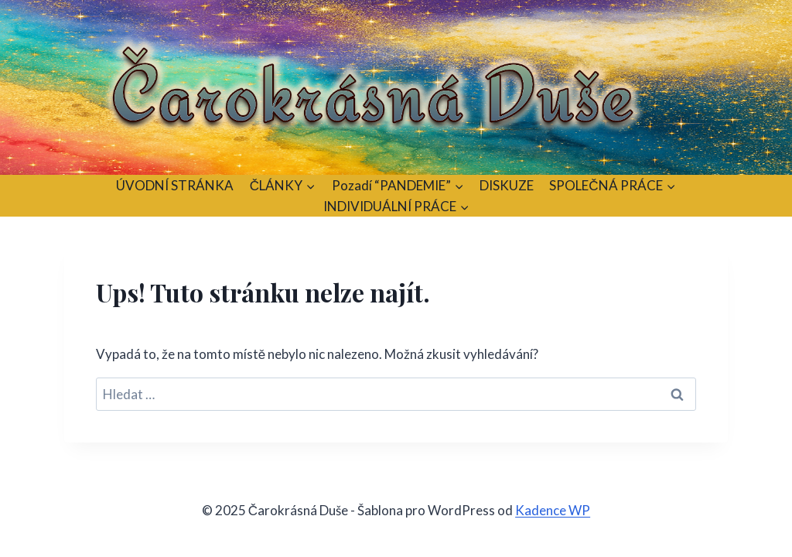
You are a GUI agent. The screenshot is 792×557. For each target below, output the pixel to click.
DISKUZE (507, 185)
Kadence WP (552, 510)
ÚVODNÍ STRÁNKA (175, 185)
